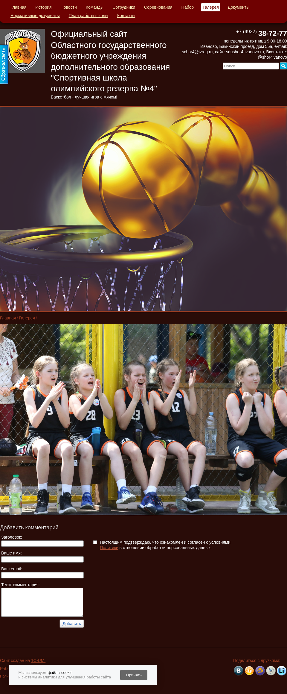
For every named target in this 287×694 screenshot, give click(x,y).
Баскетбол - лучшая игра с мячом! (84, 97)
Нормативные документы (35, 15)
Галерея (211, 7)
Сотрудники (123, 7)
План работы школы (88, 15)
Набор (187, 7)
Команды (94, 7)
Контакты (126, 15)
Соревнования (158, 7)
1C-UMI (38, 660)
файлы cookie (60, 672)
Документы (238, 7)
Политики (109, 547)
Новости (69, 7)
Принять (134, 675)
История (43, 7)
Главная (18, 7)
